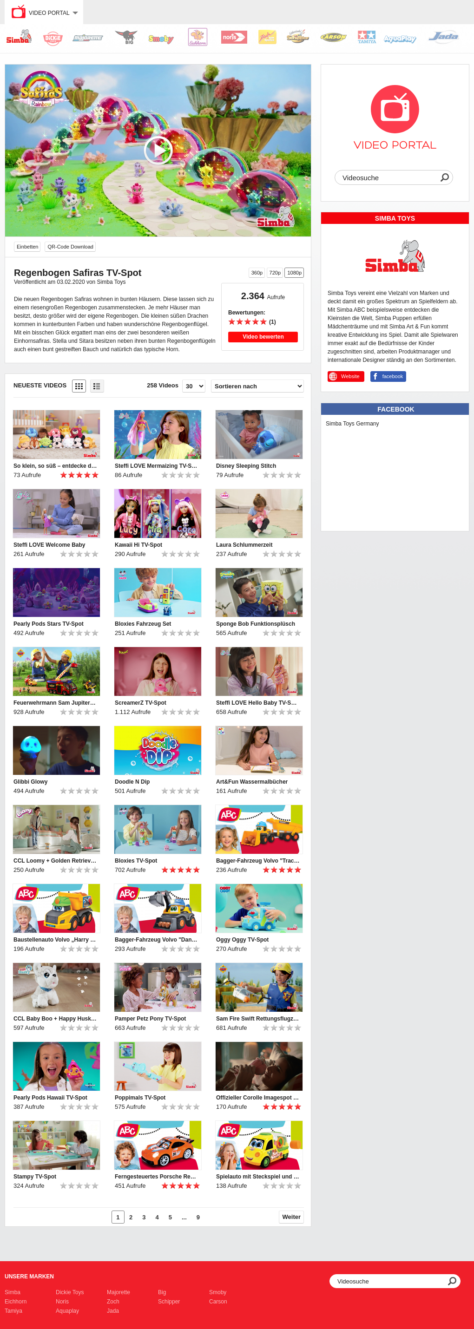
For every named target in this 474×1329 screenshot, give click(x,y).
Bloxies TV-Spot (136, 861)
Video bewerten (263, 337)
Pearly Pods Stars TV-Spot (48, 624)
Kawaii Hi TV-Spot (138, 545)
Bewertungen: (246, 312)
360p (257, 272)
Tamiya (13, 1311)
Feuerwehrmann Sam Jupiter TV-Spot (55, 703)
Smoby (217, 1292)
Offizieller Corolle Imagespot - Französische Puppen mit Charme (258, 1097)
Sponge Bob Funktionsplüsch (255, 624)
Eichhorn (15, 1301)
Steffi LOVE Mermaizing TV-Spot (156, 466)
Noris (62, 1301)
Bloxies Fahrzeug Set (143, 624)
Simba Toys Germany (352, 423)
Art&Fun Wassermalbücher (252, 782)
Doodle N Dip (132, 782)
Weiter (292, 1216)
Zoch (113, 1301)
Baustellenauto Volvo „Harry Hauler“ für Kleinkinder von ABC (55, 939)
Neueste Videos (39, 385)
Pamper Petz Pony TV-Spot (150, 1018)
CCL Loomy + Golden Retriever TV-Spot (55, 861)
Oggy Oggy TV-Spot (242, 939)
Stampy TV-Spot (34, 1176)
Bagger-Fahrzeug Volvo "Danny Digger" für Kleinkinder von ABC (156, 939)
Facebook (395, 409)
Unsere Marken (29, 1276)
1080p (294, 272)
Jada (113, 1311)
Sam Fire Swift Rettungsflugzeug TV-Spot (258, 1018)
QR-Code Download (70, 246)
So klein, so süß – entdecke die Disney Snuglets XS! (55, 466)
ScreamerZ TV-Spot (140, 703)
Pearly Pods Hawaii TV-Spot (50, 1097)
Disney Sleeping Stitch (246, 466)
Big (162, 1292)
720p (275, 272)
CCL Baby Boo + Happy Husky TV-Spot (55, 1018)
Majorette (118, 1292)
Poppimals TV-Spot (140, 1097)
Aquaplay (67, 1311)
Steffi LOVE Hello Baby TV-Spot (258, 703)
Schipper (169, 1301)
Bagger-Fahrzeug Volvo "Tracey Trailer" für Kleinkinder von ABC (258, 861)
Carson (218, 1301)
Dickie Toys (70, 1292)
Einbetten (27, 246)
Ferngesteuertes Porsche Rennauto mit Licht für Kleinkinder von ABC (156, 1176)
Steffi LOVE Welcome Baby (49, 545)
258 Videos (162, 385)
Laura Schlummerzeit (244, 545)
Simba (12, 1292)
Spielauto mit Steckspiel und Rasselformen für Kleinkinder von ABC (258, 1176)
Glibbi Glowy (30, 782)
